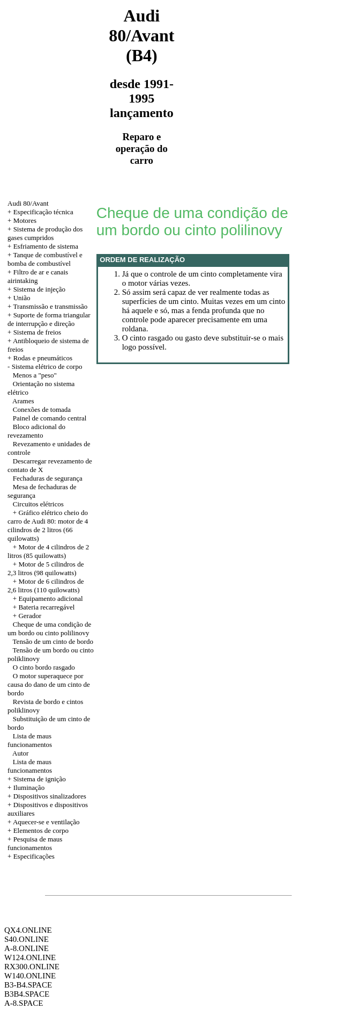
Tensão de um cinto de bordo (53, 641)
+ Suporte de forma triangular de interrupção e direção (49, 319)
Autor (20, 753)
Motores (24, 220)
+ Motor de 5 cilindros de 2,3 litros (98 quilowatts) (46, 568)
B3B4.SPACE (26, 994)
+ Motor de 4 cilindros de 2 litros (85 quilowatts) (48, 551)
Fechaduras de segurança (48, 478)
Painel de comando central (50, 418)
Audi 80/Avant (28, 203)
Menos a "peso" (35, 375)
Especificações (34, 856)
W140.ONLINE (30, 975)
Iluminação (28, 787)
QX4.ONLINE (28, 930)
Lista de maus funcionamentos (30, 740)
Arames (23, 401)
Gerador (29, 616)
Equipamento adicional (50, 598)
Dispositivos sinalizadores (49, 796)
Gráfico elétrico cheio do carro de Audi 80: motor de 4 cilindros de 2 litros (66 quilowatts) (48, 525)
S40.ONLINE (26, 939)
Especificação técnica (43, 212)
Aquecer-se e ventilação (46, 822)
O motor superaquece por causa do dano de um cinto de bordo (49, 684)
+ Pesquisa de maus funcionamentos (35, 843)
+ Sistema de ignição (37, 779)
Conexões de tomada (42, 409)
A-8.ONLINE (26, 948)
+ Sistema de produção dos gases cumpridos (45, 233)
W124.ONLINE (30, 957)
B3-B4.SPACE (28, 985)
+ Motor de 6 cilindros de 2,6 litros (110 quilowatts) (46, 585)
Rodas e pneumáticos (42, 358)
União (22, 298)
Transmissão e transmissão (50, 306)
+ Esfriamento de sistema (43, 246)
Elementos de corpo (41, 830)
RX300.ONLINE (31, 966)
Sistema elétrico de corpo (47, 366)
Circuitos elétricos (38, 504)
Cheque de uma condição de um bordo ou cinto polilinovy (49, 628)
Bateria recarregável (46, 607)
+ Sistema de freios (34, 332)
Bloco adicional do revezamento (36, 431)
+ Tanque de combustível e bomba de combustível (45, 259)
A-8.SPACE (23, 1003)
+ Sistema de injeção (36, 289)
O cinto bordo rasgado (44, 667)
